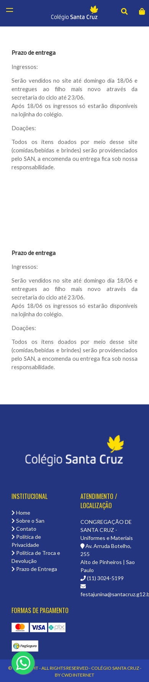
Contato (23, 528)
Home (20, 512)
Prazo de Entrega (34, 569)
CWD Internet (77, 675)
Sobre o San (27, 520)
